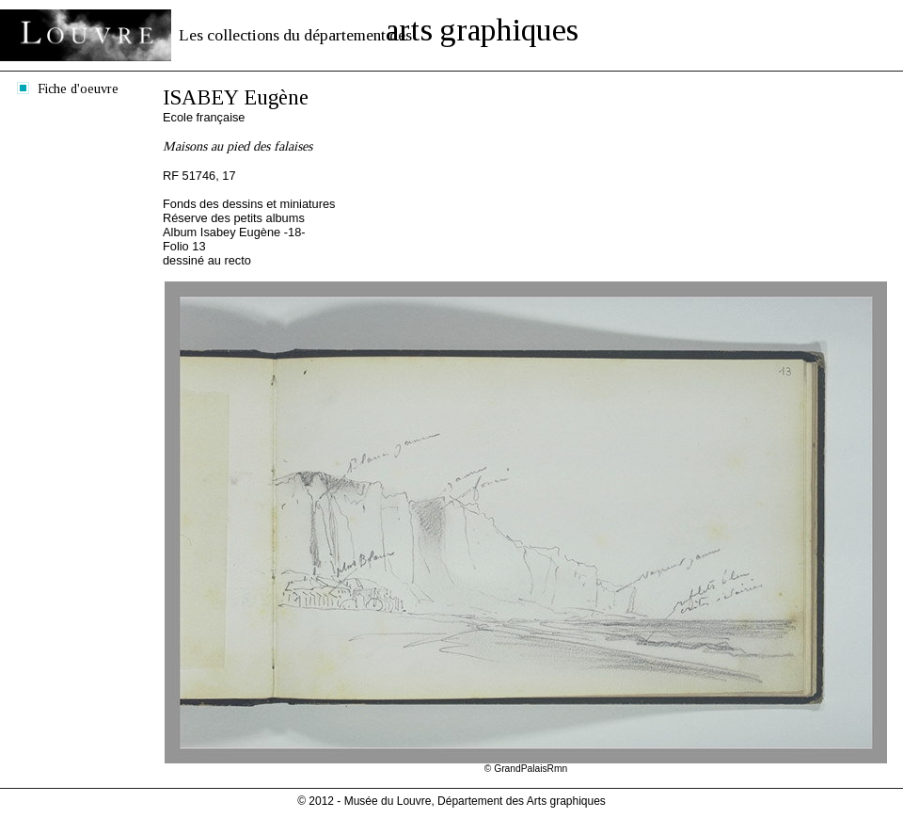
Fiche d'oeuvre (78, 88)
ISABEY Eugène (236, 97)
